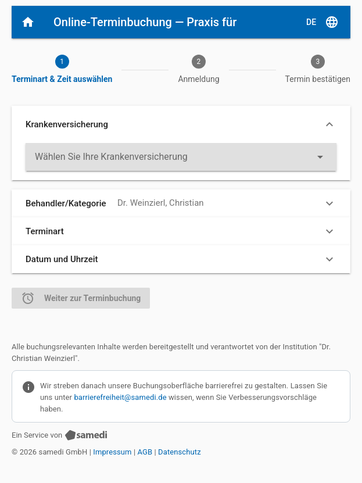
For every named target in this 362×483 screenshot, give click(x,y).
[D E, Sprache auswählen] (322, 22)
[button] (181, 124)
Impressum (112, 452)
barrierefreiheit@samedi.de (120, 396)
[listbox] (181, 157)
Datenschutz (179, 452)
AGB (145, 452)
